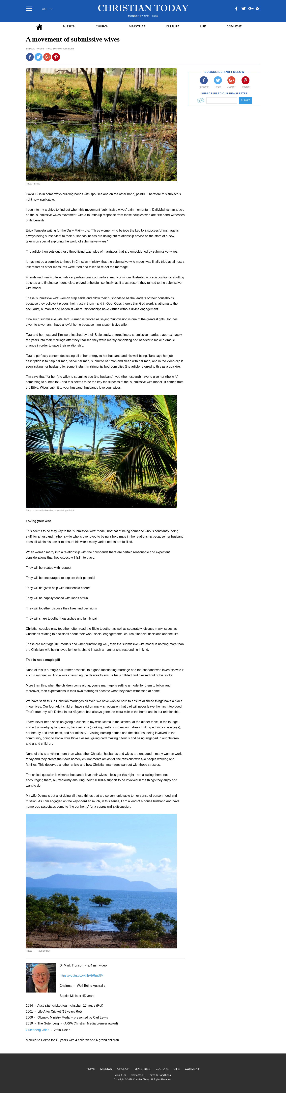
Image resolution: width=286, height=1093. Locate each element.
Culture (172, 26)
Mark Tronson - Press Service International (51, 48)
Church (102, 26)
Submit (245, 100)
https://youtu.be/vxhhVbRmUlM (81, 975)
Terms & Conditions (159, 1075)
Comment (234, 26)
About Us (120, 1075)
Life (203, 26)
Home (91, 1068)
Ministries (137, 26)
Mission (69, 26)
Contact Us (137, 1075)
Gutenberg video (38, 1030)
